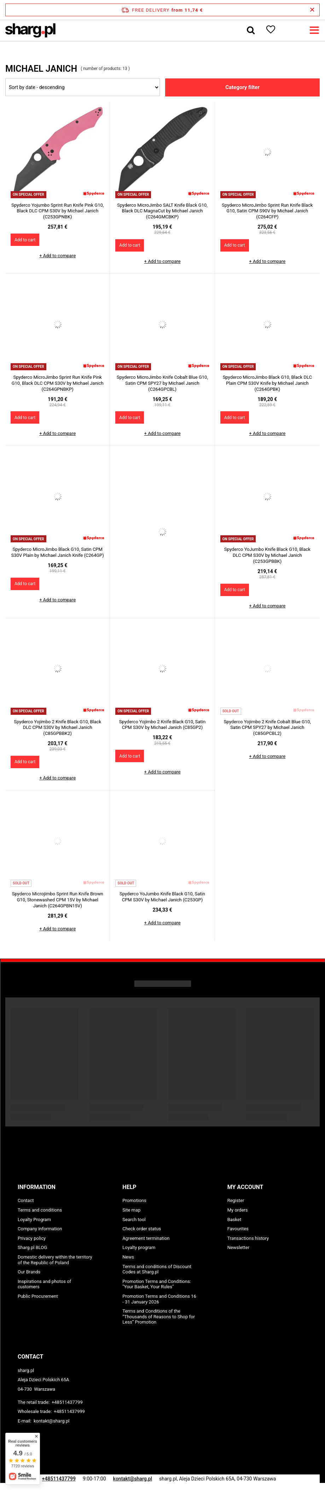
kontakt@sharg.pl (51, 1421)
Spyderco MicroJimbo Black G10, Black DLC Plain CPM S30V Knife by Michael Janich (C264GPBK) (267, 383)
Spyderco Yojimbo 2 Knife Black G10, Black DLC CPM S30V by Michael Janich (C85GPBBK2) (57, 727)
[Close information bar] (312, 10)
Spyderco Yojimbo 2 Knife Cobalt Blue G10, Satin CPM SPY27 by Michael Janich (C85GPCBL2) (267, 727)
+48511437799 (67, 1402)
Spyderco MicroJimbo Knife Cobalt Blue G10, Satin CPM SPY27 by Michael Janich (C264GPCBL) (162, 383)
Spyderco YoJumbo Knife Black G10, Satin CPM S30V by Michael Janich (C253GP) (162, 896)
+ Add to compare (57, 255)
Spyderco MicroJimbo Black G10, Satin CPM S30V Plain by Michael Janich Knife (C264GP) (57, 552)
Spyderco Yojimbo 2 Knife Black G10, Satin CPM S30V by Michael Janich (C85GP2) (162, 724)
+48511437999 (69, 1411)
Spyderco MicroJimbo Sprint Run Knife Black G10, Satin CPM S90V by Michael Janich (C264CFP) (267, 211)
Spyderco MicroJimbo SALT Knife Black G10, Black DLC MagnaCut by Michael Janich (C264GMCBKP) (162, 211)
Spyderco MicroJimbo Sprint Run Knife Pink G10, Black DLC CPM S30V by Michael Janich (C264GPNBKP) (58, 383)
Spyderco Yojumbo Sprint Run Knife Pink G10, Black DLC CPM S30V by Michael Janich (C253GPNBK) (57, 211)
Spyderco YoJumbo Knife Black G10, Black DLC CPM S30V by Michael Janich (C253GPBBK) (267, 555)
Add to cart (24, 239)
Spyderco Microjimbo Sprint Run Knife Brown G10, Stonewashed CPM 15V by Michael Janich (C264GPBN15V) (57, 899)
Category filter (242, 87)
